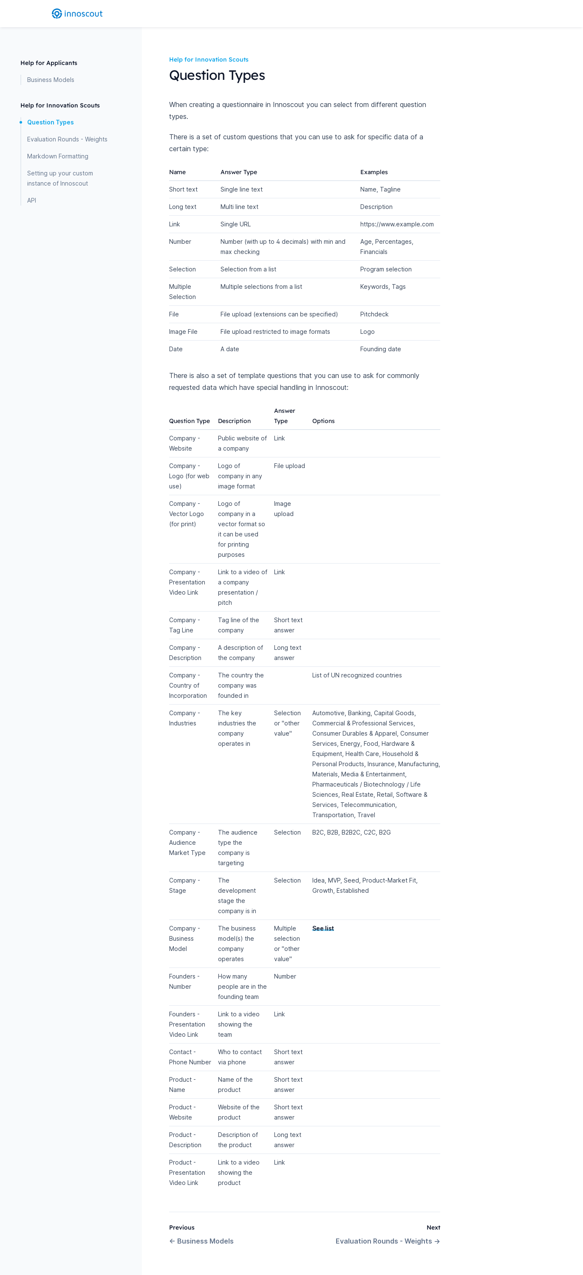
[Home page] (77, 13)
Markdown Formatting (57, 156)
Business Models (50, 79)
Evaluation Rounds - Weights (67, 139)
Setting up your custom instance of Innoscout (60, 178)
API (31, 200)
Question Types (50, 122)
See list (323, 928)
